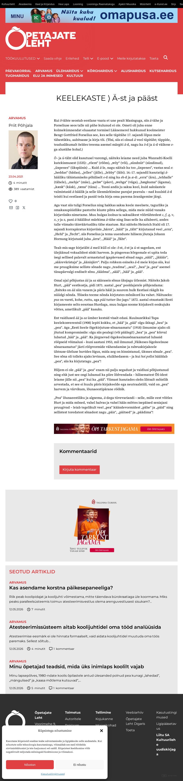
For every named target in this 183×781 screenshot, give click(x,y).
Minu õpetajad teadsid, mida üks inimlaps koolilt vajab (76, 666)
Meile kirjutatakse (131, 58)
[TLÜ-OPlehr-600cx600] (91, 526)
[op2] (91, 15)
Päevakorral (18, 71)
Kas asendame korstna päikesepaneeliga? (61, 588)
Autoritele (73, 719)
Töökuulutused (20, 58)
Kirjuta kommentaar (80, 469)
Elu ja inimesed (48, 76)
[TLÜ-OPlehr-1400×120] (114, 429)
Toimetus (73, 712)
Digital (169, 776)
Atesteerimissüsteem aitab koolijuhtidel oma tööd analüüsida (85, 627)
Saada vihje (53, 58)
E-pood (103, 58)
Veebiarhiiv (134, 712)
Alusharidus (133, 71)
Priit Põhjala (21, 125)
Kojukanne (104, 719)
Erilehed (72, 58)
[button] (102, 731)
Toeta (153, 58)
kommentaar (61, 649)
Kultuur (75, 76)
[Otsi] (165, 57)
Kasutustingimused (53, 773)
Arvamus (17, 118)
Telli (86, 58)
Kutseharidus (162, 71)
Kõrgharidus (100, 71)
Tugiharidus (17, 76)
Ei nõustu (79, 764)
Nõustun (30, 764)
